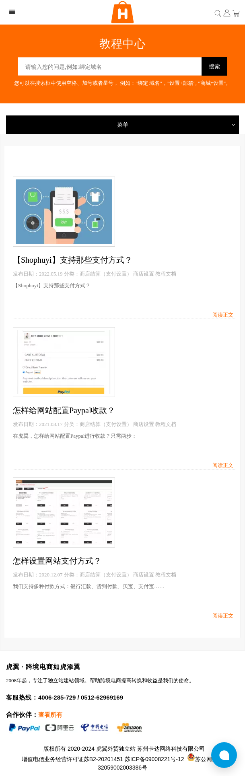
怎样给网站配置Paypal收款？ (64, 410)
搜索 (214, 66)
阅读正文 (222, 315)
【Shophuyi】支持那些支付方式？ (72, 259)
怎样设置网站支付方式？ (57, 560)
